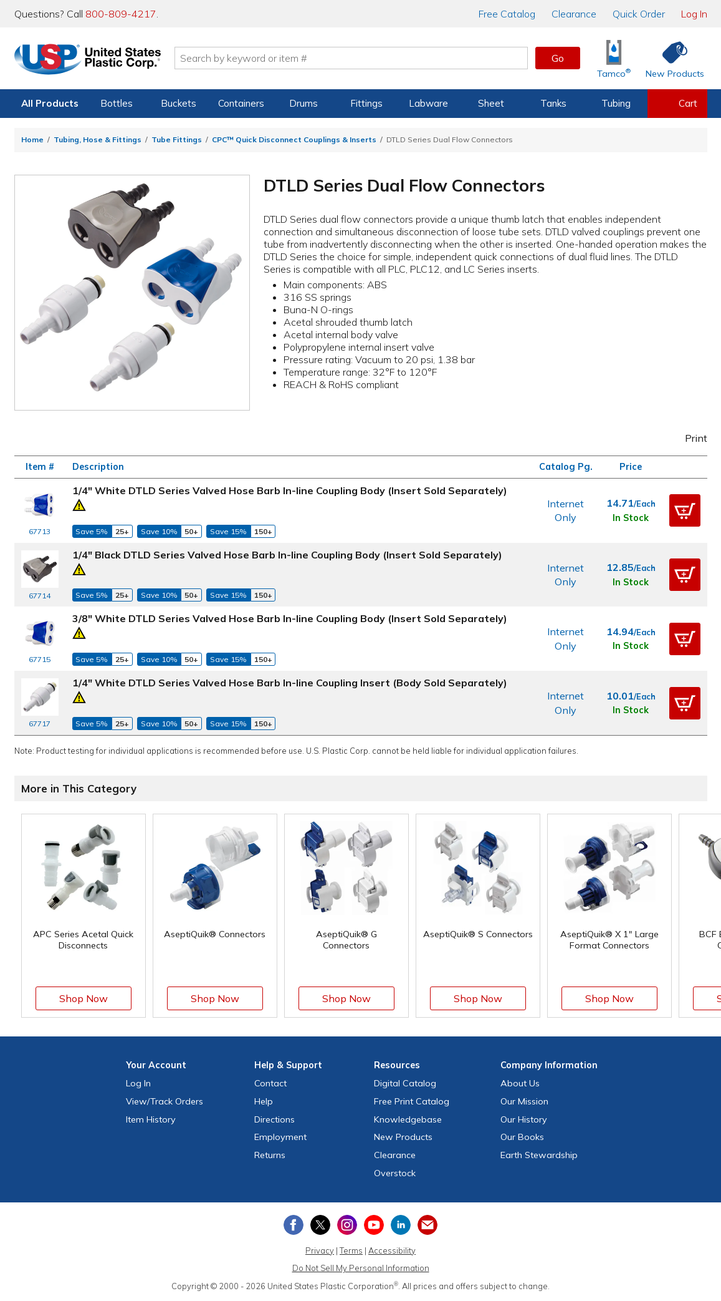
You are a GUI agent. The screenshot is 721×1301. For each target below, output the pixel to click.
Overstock (395, 1173)
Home (32, 139)
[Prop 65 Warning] (79, 503)
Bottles (116, 103)
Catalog (507, 13)
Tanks (553, 103)
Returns (269, 1155)
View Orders (164, 1101)
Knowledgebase (408, 1119)
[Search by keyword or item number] (351, 58)
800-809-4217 (120, 13)
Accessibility (392, 1250)
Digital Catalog (405, 1083)
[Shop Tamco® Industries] (614, 58)
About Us (520, 1083)
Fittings (366, 103)
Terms (351, 1250)
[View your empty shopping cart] (677, 103)
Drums (303, 103)
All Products (50, 103)
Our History (523, 1119)
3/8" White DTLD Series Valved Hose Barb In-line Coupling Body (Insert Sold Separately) (289, 618)
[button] (684, 510)
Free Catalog (411, 1101)
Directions (274, 1119)
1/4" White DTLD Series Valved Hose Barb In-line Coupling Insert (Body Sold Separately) (289, 682)
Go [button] (557, 58)
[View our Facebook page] (293, 1224)
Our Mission (524, 1101)
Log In (694, 13)
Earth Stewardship (539, 1155)
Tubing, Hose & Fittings (97, 139)
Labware (428, 103)
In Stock (631, 518)
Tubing (616, 103)
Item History (151, 1119)
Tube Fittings (176, 139)
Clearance (573, 13)
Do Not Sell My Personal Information (360, 1268)
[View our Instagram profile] (347, 1224)
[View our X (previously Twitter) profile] (320, 1224)
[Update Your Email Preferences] (427, 1224)
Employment (280, 1137)
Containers (241, 103)
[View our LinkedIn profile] (400, 1224)
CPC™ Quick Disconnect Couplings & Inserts (294, 139)
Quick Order (639, 13)
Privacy (319, 1250)
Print (687, 438)
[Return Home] (87, 60)
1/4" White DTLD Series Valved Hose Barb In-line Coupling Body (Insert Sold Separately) (289, 490)
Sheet (491, 103)
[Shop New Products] (670, 58)
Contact (270, 1083)
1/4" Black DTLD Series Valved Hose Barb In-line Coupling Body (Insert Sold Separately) (287, 554)
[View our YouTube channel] (373, 1224)
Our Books (522, 1137)
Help (263, 1101)
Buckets (178, 103)
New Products (403, 1137)
